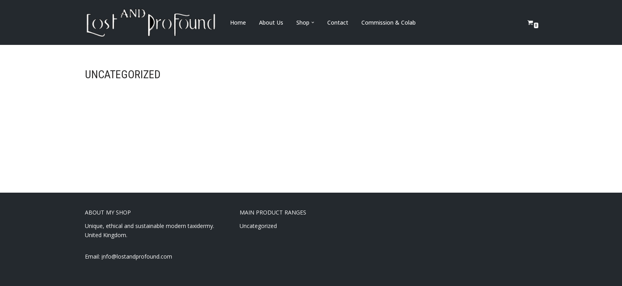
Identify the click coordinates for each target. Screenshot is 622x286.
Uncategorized (258, 226)
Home (238, 22)
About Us (271, 22)
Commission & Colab (388, 22)
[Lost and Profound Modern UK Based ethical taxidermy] (151, 22)
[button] (312, 22)
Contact (337, 22)
